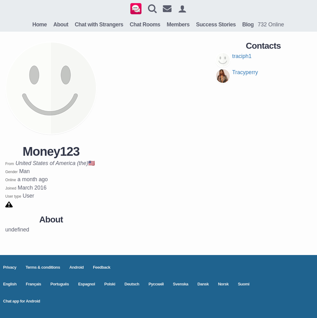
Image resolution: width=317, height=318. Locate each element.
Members (178, 24)
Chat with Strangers (99, 24)
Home (39, 24)
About (60, 24)
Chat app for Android (21, 301)
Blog (248, 24)
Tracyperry (245, 72)
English (9, 284)
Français (33, 284)
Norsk (223, 284)
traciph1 (242, 56)
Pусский (156, 284)
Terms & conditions (43, 267)
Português (59, 284)
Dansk (203, 284)
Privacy (9, 267)
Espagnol (86, 284)
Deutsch (131, 284)
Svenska (180, 284)
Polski (109, 284)
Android (76, 267)
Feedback (101, 267)
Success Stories (216, 24)
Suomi (243, 284)
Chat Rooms (145, 24)
